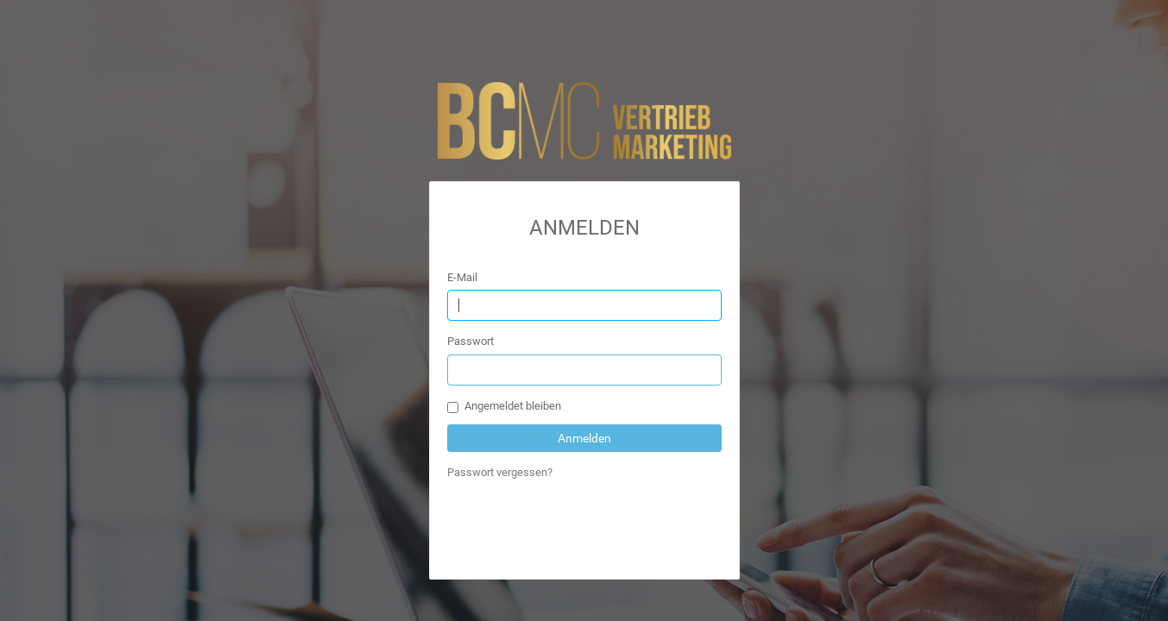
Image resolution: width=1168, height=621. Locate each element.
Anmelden (584, 438)
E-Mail (462, 277)
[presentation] (578, 527)
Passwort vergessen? (499, 472)
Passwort (470, 341)
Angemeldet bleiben (504, 406)
